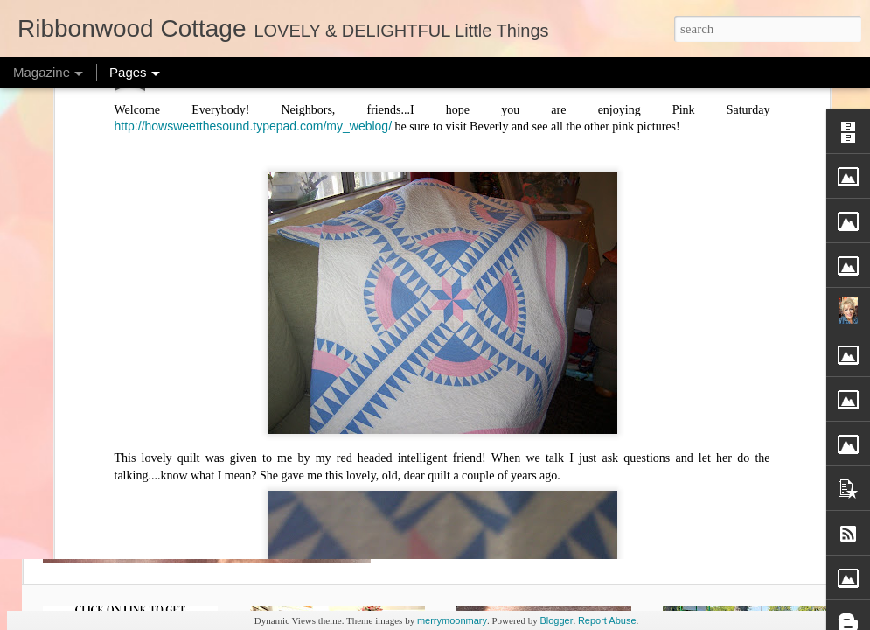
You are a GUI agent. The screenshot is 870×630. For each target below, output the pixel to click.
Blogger (556, 620)
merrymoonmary (452, 620)
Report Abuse (607, 620)
